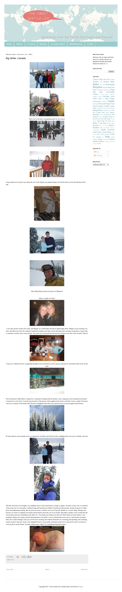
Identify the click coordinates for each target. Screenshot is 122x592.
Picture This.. (110, 123)
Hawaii (112, 108)
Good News (106, 108)
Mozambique (107, 114)
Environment (97, 101)
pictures (96, 125)
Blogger (80, 586)
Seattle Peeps (97, 132)
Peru (113, 121)
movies (101, 114)
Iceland (105, 110)
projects (111, 125)
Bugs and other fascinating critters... (103, 92)
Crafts (99, 99)
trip (103, 137)
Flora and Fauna (104, 104)
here (106, 63)
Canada (95, 96)
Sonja (109, 132)
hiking (95, 110)
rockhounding (96, 130)
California (112, 94)
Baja (101, 84)
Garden (106, 106)
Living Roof (58, 44)
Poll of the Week (103, 125)
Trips (12, 559)
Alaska (112, 79)
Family (111, 101)
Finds (96, 104)
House (43, 44)
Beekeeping (75, 44)
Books (95, 90)
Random (96, 128)
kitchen (109, 110)
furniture (100, 106)
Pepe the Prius (106, 121)
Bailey (96, 84)
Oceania (112, 119)
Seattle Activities (107, 130)
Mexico (112, 112)
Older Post (84, 569)
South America (100, 134)
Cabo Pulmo (104, 94)
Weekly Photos (98, 141)
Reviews (112, 127)
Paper (99, 121)
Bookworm (101, 90)
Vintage (100, 139)
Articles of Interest (101, 82)
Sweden (107, 134)
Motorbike (96, 114)
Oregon (95, 121)
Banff (104, 84)
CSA (103, 98)
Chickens (106, 96)
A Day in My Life (99, 79)
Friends (95, 106)
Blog (109, 87)
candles (100, 96)
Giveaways (100, 108)
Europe (104, 101)
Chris (95, 99)
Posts (96, 152)
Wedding (111, 139)
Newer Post (9, 569)
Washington (106, 139)
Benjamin (97, 87)
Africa (108, 79)
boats (112, 87)
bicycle (105, 87)
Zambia (99, 143)
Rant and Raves (104, 127)
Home (9, 44)
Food (112, 104)
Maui (107, 112)
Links (90, 44)
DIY (107, 99)
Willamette (107, 141)
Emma (112, 99)
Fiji (94, 104)
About (19, 44)
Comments (98, 155)
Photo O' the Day (99, 123)
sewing (104, 132)
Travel (31, 44)
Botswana (107, 90)
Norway (100, 116)
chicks (112, 96)
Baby (112, 82)
